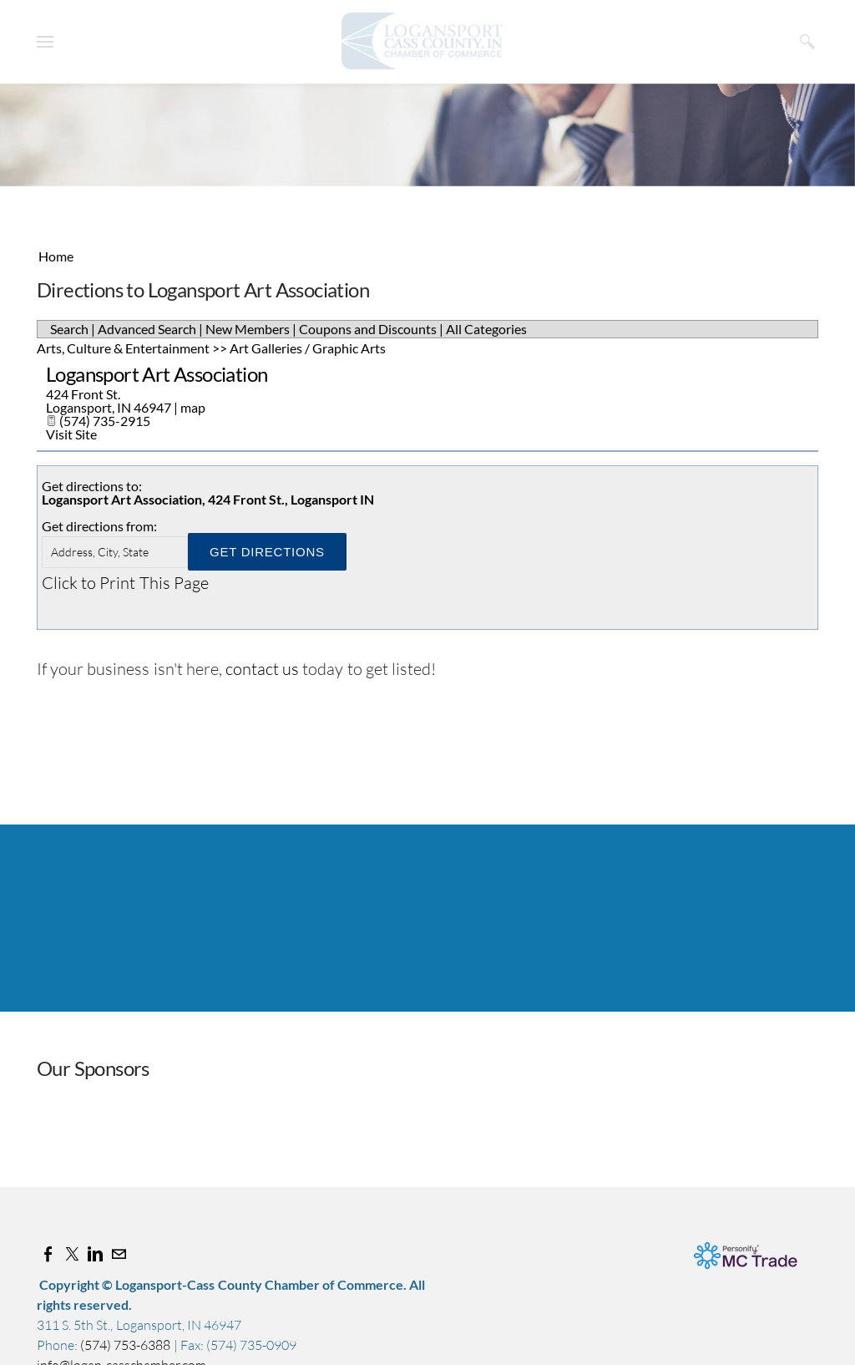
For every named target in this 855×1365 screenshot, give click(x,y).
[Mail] (118, 1253)
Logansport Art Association (156, 374)
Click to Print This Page (125, 582)
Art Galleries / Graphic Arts (308, 348)
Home (55, 256)
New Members (247, 329)
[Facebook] (48, 1253)
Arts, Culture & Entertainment (123, 348)
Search (69, 329)
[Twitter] (71, 1253)
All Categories (486, 329)
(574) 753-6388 (126, 1345)
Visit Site (71, 434)
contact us (262, 668)
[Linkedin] (95, 1253)
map (192, 407)
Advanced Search (147, 329)
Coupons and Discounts (368, 329)
